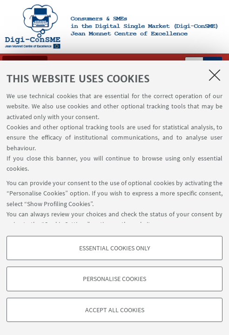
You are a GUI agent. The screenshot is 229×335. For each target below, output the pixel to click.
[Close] (214, 74)
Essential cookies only (114, 248)
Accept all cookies (114, 310)
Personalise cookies (114, 279)
